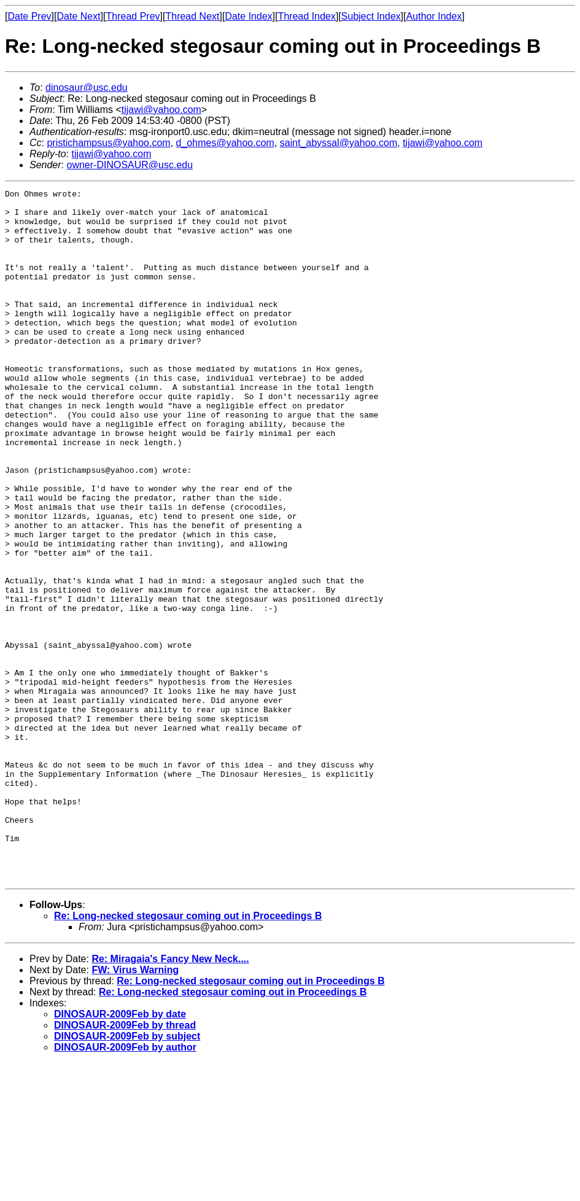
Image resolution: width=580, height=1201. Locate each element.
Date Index (248, 16)
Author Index (434, 16)
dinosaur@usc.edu (86, 87)
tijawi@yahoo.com (161, 109)
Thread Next (192, 16)
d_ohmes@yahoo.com (225, 143)
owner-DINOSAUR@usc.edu (129, 165)
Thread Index (307, 16)
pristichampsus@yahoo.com (108, 143)
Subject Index (371, 16)
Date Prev (29, 16)
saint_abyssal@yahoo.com (338, 143)
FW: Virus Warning (135, 1108)
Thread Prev (133, 16)
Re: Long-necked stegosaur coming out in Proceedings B (188, 1054)
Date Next (78, 16)
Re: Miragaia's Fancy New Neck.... (170, 1097)
